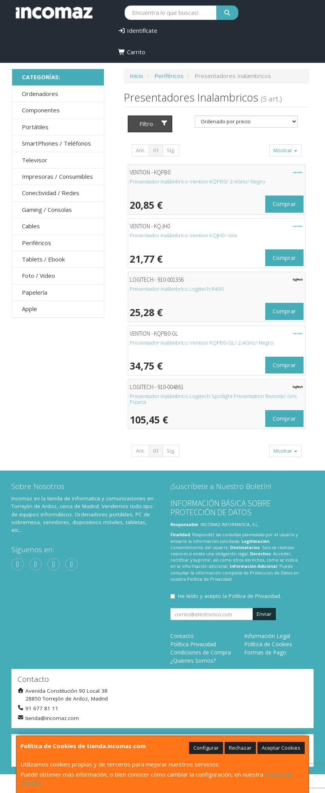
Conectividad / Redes (50, 193)
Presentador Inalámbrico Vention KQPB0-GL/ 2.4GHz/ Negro (201, 342)
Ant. (140, 150)
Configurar (206, 747)
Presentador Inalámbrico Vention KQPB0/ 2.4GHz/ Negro (197, 181)
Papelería (34, 292)
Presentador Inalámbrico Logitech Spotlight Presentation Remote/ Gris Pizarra (213, 399)
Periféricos (36, 243)
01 (156, 150)
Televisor (34, 160)
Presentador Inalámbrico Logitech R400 (177, 288)
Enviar (264, 613)
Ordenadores (40, 94)
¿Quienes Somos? (193, 660)
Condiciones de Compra (200, 652)
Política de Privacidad (209, 579)
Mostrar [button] (285, 150)
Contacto (182, 636)
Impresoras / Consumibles (57, 176)
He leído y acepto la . (229, 595)
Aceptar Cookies (281, 747)
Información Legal (267, 636)
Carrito (131, 52)
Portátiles (35, 127)
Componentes (41, 110)
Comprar (284, 204)
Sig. (171, 150)
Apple (29, 309)
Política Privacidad (193, 644)
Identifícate (137, 30)
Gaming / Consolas (47, 209)
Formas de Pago (265, 652)
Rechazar (240, 747)
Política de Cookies (268, 644)
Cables (31, 226)
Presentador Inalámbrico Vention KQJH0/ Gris (183, 235)
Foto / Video (38, 275)
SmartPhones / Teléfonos (56, 143)
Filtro (153, 124)
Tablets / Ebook (43, 259)
